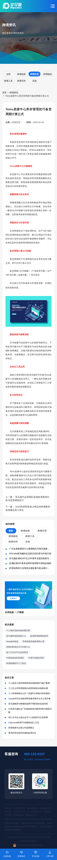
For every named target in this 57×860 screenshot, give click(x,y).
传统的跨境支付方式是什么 (18, 647)
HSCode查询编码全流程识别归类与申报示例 (30, 553)
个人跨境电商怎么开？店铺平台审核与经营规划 (29, 693)
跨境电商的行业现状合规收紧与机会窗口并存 (30, 568)
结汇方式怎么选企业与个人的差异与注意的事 (28, 717)
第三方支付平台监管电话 (17, 652)
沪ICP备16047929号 (28, 841)
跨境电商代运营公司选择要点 (21, 728)
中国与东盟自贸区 (36, 658)
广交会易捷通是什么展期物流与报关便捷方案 (30, 548)
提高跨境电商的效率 (39, 636)
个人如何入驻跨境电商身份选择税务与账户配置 (29, 683)
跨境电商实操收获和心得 (33, 641)
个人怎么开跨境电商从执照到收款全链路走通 (28, 688)
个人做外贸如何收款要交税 (18, 630)
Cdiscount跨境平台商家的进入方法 (23, 722)
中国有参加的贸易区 (15, 658)
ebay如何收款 (12, 641)
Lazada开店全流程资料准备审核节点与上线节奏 (29, 698)
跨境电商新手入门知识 (16, 663)
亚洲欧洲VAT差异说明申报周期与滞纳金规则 (30, 563)
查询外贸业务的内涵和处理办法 (22, 733)
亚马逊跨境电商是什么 (16, 636)
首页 (4, 92)
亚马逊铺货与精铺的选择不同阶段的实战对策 (28, 704)
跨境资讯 (14, 92)
